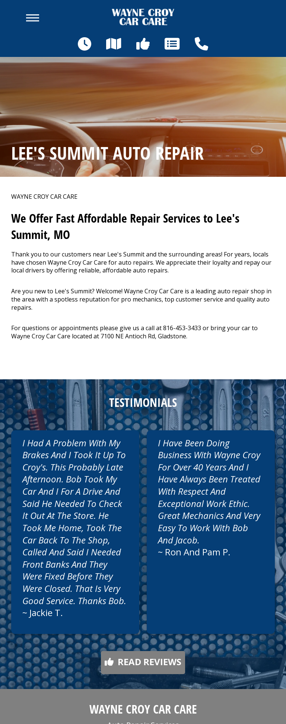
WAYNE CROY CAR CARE (44, 197)
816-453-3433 (182, 328)
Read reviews (143, 662)
